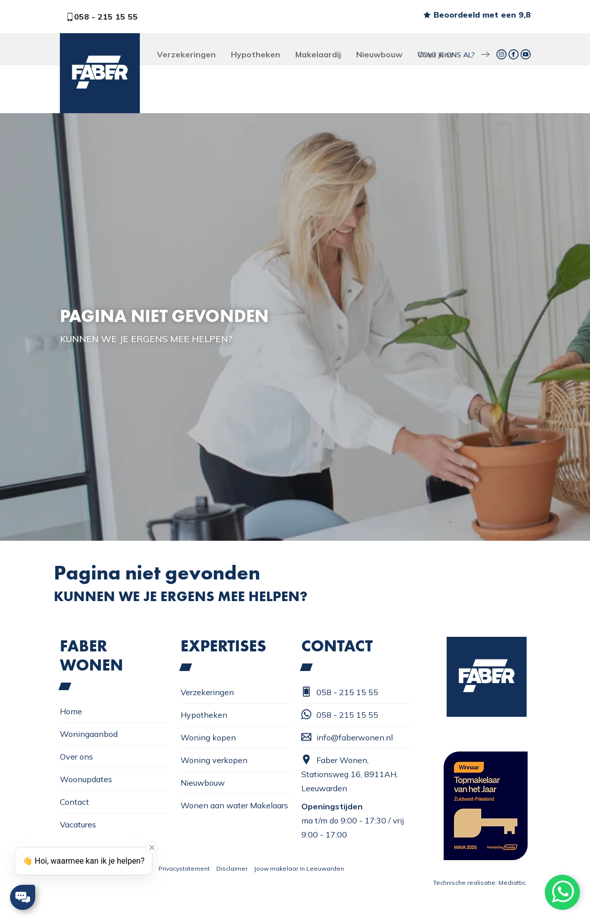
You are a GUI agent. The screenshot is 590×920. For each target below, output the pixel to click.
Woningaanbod (89, 734)
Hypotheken (255, 54)
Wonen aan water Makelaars (234, 805)
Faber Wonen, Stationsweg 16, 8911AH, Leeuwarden (349, 774)
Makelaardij (318, 54)
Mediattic (512, 882)
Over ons (435, 54)
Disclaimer (231, 868)
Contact (74, 802)
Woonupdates (86, 779)
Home (71, 711)
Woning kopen (208, 737)
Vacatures (78, 824)
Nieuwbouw (379, 54)
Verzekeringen (186, 54)
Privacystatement (184, 868)
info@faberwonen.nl (347, 737)
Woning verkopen (214, 760)
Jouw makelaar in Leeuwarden (299, 868)
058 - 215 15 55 (102, 17)
